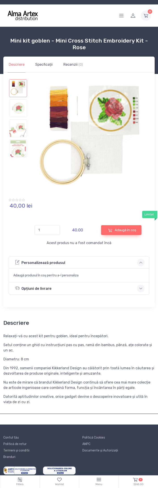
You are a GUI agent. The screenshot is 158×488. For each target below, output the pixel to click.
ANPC (86, 444)
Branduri (9, 457)
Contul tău (11, 437)
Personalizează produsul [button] (40, 262)
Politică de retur (15, 444)
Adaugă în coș (122, 230)
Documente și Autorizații (100, 450)
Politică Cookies (93, 437)
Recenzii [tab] (73, 64)
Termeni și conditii (16, 450)
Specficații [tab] (44, 64)
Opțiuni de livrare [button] (33, 288)
